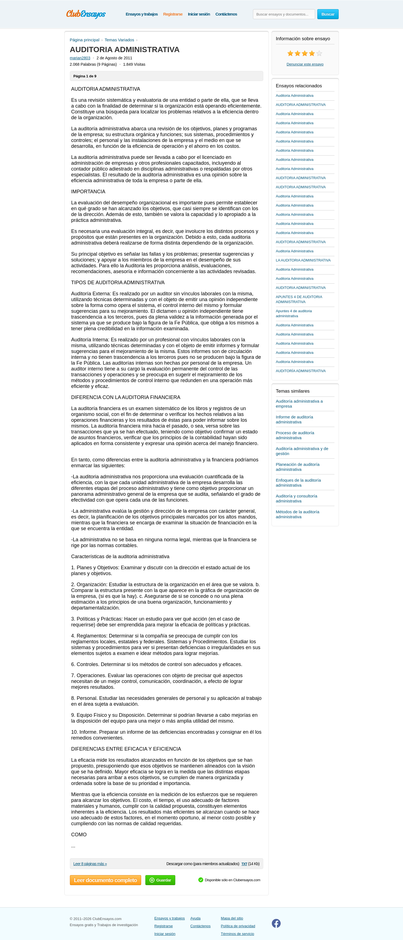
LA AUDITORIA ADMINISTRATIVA (303, 260)
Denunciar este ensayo (305, 64)
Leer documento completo (105, 880)
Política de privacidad (238, 926)
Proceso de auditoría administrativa (295, 435)
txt (244, 863)
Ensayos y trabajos (142, 14)
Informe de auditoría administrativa (294, 419)
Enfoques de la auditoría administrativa (298, 482)
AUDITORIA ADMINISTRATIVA (301, 105)
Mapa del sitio (232, 918)
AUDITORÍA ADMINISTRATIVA (301, 371)
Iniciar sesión (199, 14)
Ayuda (195, 918)
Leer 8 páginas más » (90, 864)
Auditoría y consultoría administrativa (296, 498)
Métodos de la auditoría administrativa (298, 514)
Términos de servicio (237, 934)
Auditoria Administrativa (295, 95)
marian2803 (80, 58)
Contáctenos (226, 14)
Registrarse (172, 14)
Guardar (160, 880)
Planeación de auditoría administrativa (298, 467)
